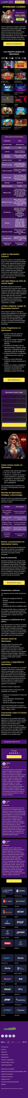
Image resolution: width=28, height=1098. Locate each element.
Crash (17, 58)
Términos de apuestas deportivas (10, 1081)
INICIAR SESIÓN (11, 2)
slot (24, 58)
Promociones (4, 1047)
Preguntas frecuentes (7, 1076)
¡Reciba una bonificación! (14, 44)
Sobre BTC (4, 1052)
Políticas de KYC (5, 1079)
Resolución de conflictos (7, 1069)
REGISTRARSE (19, 2)
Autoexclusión (5, 1057)
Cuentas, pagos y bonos (7, 1062)
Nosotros (3, 1049)
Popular (4, 58)
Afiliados (3, 1084)
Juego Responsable (6, 1065)
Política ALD (4, 1054)
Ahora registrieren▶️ (14, 380)
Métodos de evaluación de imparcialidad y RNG (13, 1071)
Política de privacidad (7, 1074)
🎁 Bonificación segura (14, 582)
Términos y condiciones (7, 1059)
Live (11, 58)
